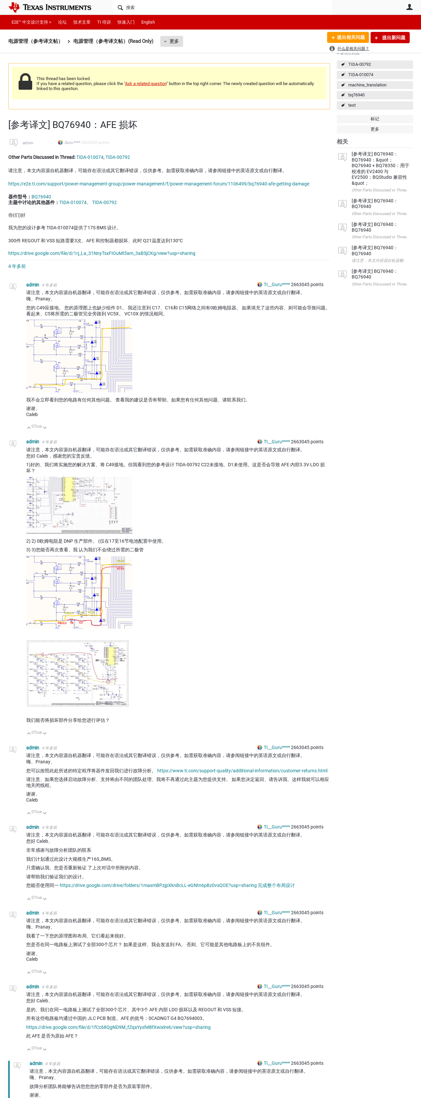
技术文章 (82, 22)
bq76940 (356, 94)
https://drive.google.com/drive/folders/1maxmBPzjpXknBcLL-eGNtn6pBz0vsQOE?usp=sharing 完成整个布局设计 (177, 885)
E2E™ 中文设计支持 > (31, 22)
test (352, 105)
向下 (44, 428)
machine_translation (367, 84)
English (148, 22)
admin (27, 143)
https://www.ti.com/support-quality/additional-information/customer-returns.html (242, 770)
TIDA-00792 (359, 64)
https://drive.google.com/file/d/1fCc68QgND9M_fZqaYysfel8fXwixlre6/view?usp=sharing (118, 1027)
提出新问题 (393, 37)
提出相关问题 (351, 37)
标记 (375, 118)
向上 (29, 428)
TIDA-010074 (360, 74)
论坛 (62, 22)
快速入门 (126, 22)
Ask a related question (146, 83)
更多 (174, 41)
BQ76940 (41, 196)
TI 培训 (104, 22)
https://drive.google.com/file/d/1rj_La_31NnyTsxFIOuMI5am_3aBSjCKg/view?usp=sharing (101, 253)
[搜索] (222, 7)
